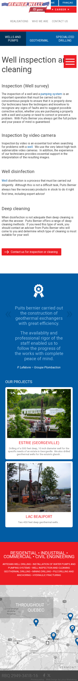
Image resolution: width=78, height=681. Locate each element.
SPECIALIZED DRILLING (65, 38)
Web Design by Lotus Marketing (61, 679)
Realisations (19, 21)
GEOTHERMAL (39, 40)
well (30, 147)
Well (4, 180)
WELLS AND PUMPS (13, 38)
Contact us (60, 21)
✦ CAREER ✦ (61, 9)
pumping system (51, 94)
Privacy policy (37, 679)
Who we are (40, 21)
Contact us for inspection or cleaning (34, 252)
